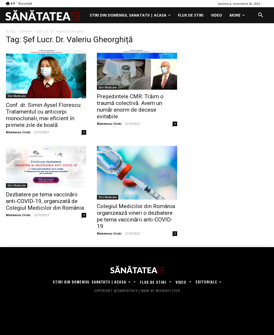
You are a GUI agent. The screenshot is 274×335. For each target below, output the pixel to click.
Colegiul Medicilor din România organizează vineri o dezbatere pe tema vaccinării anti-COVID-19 (136, 216)
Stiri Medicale (16, 96)
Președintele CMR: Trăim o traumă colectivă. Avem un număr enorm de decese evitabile (130, 106)
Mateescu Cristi (18, 132)
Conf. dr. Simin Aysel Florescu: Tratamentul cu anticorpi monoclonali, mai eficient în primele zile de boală (43, 115)
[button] (261, 15)
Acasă (10, 31)
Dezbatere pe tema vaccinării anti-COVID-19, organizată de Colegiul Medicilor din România (45, 201)
